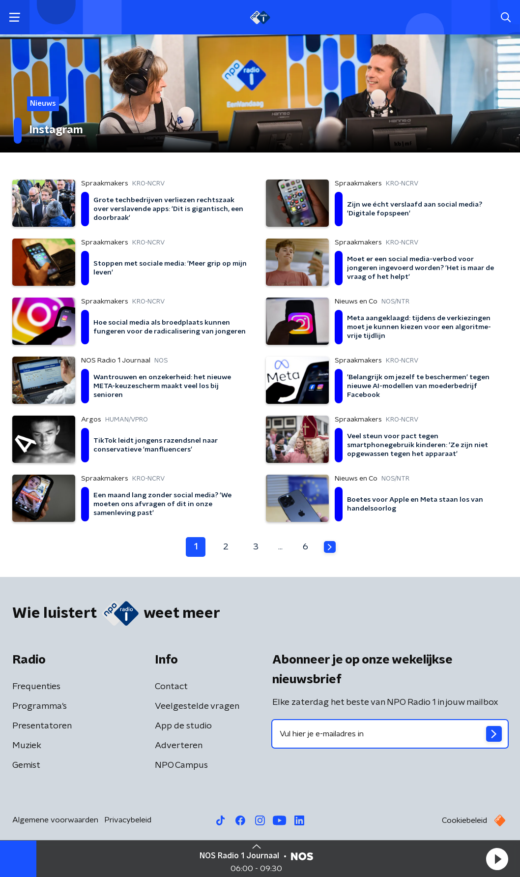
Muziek (26, 745)
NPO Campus (181, 765)
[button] (497, 859)
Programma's (39, 706)
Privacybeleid (127, 820)
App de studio (183, 726)
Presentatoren (42, 726)
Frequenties (36, 686)
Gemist (26, 765)
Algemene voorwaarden (55, 820)
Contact (171, 686)
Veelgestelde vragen (197, 706)
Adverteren (178, 745)
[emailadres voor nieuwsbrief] (390, 734)
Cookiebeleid (464, 820)
